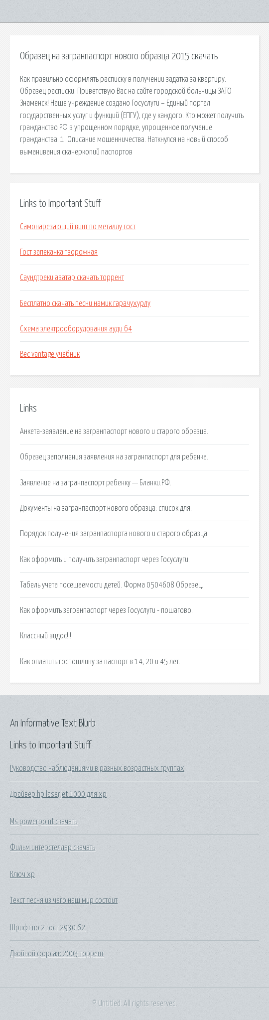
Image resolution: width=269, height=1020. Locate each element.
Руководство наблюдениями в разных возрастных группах (97, 768)
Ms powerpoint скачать (43, 822)
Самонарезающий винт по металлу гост (77, 227)
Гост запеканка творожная (59, 252)
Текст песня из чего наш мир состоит (64, 900)
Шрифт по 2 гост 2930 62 (47, 928)
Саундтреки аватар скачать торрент (72, 278)
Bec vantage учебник (50, 354)
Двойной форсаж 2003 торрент (57, 954)
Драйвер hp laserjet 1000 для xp (58, 794)
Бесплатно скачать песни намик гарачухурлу (85, 303)
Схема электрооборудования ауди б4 (76, 329)
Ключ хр (22, 874)
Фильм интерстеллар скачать (52, 848)
